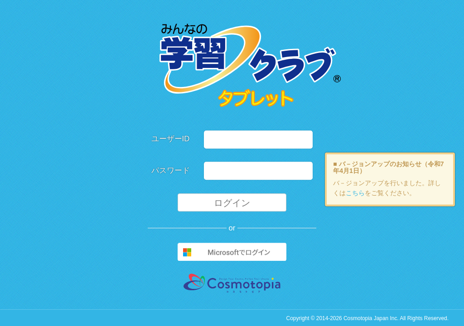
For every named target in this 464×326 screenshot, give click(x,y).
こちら (355, 193)
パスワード (170, 170)
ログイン (232, 203)
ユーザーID (170, 138)
